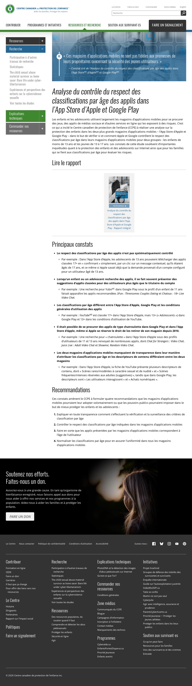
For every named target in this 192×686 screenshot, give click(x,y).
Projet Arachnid (151, 568)
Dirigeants (11, 610)
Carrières (10, 580)
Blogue (101, 613)
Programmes (106, 638)
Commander (151, 7)
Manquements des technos (111, 629)
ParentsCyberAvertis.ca (155, 611)
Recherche (15, 48)
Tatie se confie (150, 591)
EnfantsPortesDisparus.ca (110, 648)
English (183, 7)
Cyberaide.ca (104, 644)
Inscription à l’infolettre (109, 621)
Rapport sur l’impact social (19, 618)
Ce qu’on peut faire (153, 641)
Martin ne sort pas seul (155, 595)
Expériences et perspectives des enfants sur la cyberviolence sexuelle (27, 94)
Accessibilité (102, 543)
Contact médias (105, 625)
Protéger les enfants (62, 632)
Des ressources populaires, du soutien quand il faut (67, 618)
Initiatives (150, 561)
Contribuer (13, 561)
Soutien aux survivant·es (160, 635)
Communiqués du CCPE (109, 609)
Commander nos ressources (19, 128)
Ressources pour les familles (157, 645)
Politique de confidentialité (51, 543)
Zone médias (170, 7)
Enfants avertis (104, 656)
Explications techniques (16, 116)
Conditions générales (108, 595)
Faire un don (133, 7)
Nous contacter (26, 543)
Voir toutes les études (22, 103)
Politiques (13, 627)
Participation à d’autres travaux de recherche (23, 59)
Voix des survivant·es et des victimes (162, 649)
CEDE (8, 572)
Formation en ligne (15, 568)
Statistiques (16, 67)
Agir (54, 640)
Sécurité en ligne (60, 636)
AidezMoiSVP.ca (151, 587)
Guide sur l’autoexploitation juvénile (161, 583)
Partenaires (12, 614)
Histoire (10, 606)
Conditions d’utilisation (80, 543)
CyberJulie (148, 599)
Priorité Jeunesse (106, 652)
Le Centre (116, 7)
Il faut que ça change (16, 584)
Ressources (16, 40)
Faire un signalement (21, 635)
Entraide (147, 653)
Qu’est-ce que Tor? (106, 575)
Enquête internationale (154, 579)
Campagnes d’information (110, 617)
